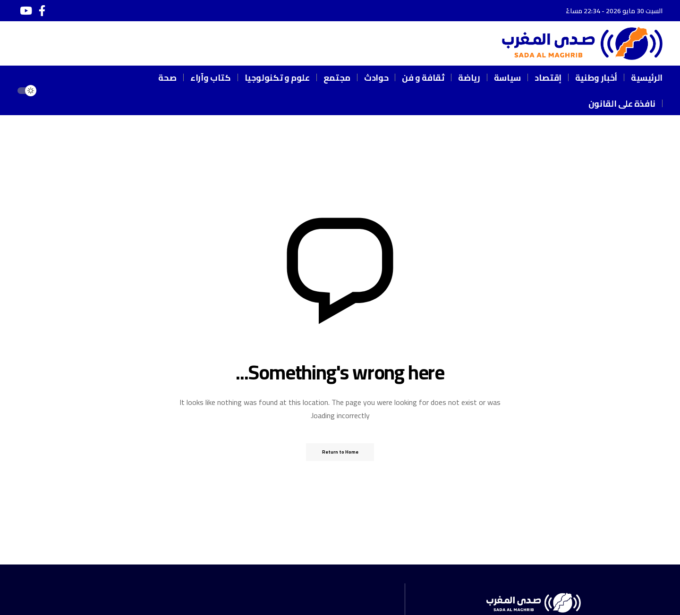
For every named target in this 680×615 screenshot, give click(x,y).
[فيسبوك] (42, 10)
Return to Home (340, 451)
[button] (56, 90)
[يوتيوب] (25, 10)
